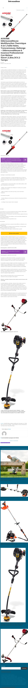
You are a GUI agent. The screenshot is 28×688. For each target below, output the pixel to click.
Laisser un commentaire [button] (14, 440)
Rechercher (24, 668)
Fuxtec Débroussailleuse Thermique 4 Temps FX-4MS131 (12, 497)
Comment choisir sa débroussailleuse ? (8, 674)
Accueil (2, 423)
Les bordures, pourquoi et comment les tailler (9, 676)
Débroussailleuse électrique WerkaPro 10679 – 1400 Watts (11, 677)
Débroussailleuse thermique (5, 442)
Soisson (9, 429)
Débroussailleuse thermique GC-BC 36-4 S (9, 331)
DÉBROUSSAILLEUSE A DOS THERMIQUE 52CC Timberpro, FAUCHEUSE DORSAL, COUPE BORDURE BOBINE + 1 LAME (14, 543)
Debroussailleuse (14, 1)
